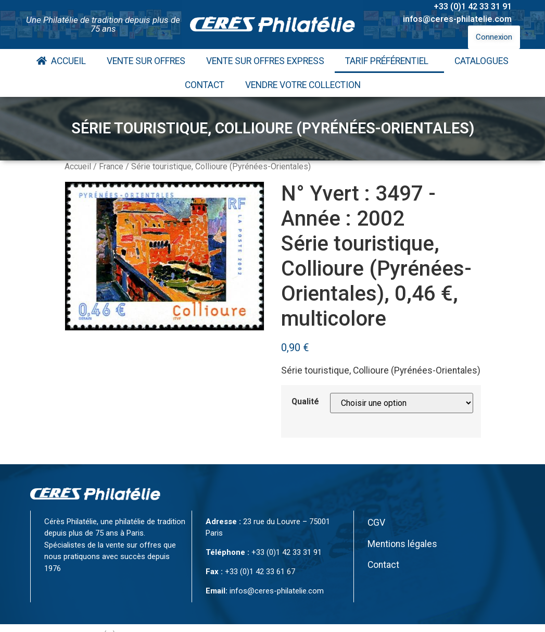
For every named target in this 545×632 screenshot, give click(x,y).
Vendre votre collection (303, 85)
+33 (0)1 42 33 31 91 (473, 6)
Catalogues (481, 61)
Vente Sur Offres (146, 61)
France (111, 166)
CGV (376, 522)
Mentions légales (402, 544)
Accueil (61, 61)
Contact (204, 85)
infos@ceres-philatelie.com (457, 19)
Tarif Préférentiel (389, 61)
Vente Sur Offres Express (265, 61)
